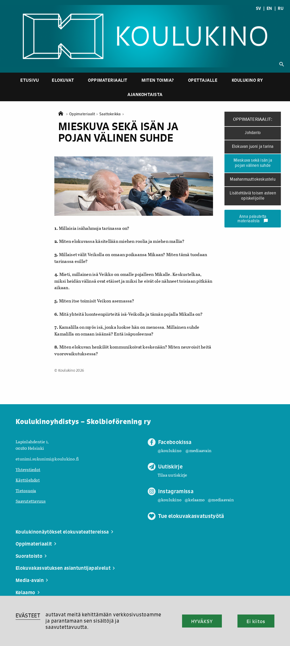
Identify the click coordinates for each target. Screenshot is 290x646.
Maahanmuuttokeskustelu (252, 179)
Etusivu (29, 80)
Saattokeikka (111, 114)
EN (269, 8)
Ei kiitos (256, 621)
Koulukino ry (247, 80)
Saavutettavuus (31, 501)
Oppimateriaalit (107, 80)
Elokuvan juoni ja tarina (253, 147)
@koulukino (170, 450)
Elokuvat (63, 80)
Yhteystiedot (28, 469)
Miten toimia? (157, 80)
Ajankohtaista (145, 94)
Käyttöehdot (28, 480)
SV (258, 8)
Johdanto (253, 133)
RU (280, 8)
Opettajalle (203, 80)
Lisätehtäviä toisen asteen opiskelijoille (253, 196)
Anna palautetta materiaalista (252, 219)
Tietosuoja (26, 490)
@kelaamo (195, 500)
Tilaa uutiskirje (172, 475)
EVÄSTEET (28, 615)
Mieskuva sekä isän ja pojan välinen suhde (253, 163)
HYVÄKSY (202, 621)
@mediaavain (198, 450)
